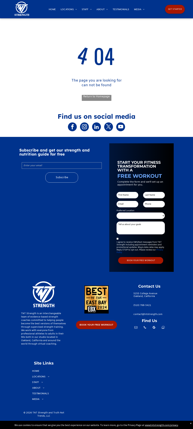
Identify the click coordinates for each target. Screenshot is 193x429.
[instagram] (84, 127)
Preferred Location (125, 210)
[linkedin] (96, 127)
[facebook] (72, 127)
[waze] (163, 328)
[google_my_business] (154, 328)
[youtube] (120, 127)
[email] (136, 328)
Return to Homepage (96, 96)
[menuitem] (52, 9)
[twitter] (108, 127)
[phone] (145, 328)
